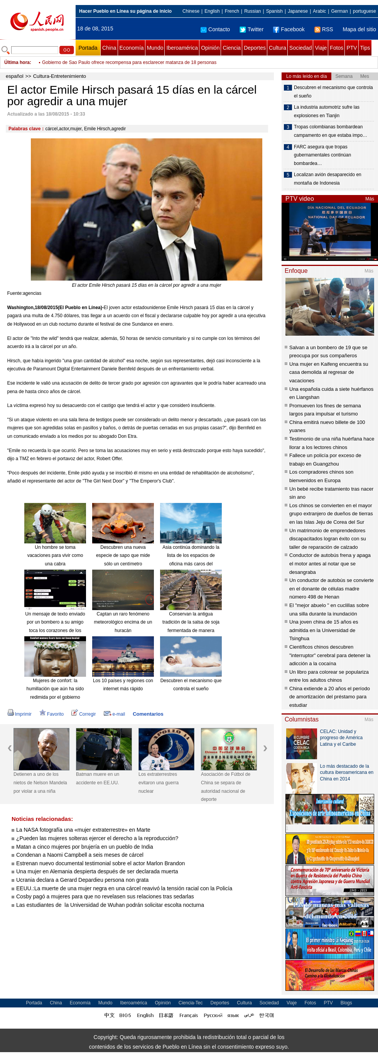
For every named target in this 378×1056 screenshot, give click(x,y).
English (211, 11)
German (339, 11)
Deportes (255, 48)
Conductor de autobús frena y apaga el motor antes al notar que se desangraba (330, 563)
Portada (87, 48)
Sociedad (300, 48)
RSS (323, 29)
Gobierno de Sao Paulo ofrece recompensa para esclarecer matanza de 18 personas (129, 62)
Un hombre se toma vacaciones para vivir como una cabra (55, 556)
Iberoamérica (182, 48)
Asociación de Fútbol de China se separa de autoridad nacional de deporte (225, 787)
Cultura (277, 48)
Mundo (155, 48)
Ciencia (232, 48)
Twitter (251, 29)
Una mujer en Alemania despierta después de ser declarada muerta (97, 871)
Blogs (346, 1003)
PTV (351, 48)
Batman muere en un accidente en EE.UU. (97, 778)
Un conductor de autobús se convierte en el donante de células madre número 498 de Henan (331, 588)
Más (369, 199)
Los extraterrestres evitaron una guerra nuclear (158, 783)
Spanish (274, 11)
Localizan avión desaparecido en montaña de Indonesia (327, 179)
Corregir (83, 714)
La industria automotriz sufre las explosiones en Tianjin (326, 111)
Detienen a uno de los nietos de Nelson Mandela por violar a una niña (40, 783)
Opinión (210, 48)
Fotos (336, 48)
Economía (132, 48)
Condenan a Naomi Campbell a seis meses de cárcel (79, 855)
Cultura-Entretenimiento (59, 76)
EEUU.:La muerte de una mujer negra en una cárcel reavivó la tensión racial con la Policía (124, 888)
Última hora (17, 62)
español (15, 76)
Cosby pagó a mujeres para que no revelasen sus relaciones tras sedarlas (105, 896)
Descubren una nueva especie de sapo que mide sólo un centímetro (123, 556)
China (109, 48)
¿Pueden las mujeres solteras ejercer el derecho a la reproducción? (97, 838)
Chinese (190, 11)
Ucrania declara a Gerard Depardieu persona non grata (82, 880)
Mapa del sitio (359, 29)
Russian (252, 11)
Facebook (288, 29)
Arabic (319, 11)
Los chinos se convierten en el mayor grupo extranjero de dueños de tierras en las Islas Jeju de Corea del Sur (331, 514)
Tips (365, 48)
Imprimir (19, 714)
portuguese (364, 11)
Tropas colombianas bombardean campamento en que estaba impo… (330, 131)
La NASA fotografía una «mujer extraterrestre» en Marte (83, 830)
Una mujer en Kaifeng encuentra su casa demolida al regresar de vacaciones (328, 372)
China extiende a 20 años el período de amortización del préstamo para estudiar (329, 697)
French (232, 11)
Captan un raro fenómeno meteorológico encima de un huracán (123, 622)
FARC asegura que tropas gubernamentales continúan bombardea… (322, 155)
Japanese (298, 11)
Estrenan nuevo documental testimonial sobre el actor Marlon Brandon (100, 863)
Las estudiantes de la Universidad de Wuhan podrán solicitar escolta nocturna (110, 905)
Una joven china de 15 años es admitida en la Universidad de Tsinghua (323, 630)
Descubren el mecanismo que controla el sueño (333, 92)
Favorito (51, 714)
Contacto (215, 29)
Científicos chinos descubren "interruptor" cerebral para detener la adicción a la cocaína (329, 655)
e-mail (114, 714)
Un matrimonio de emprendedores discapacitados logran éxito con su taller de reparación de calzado (327, 539)
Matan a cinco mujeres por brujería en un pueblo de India (84, 847)
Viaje (321, 48)
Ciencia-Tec (191, 1003)
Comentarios (148, 714)
